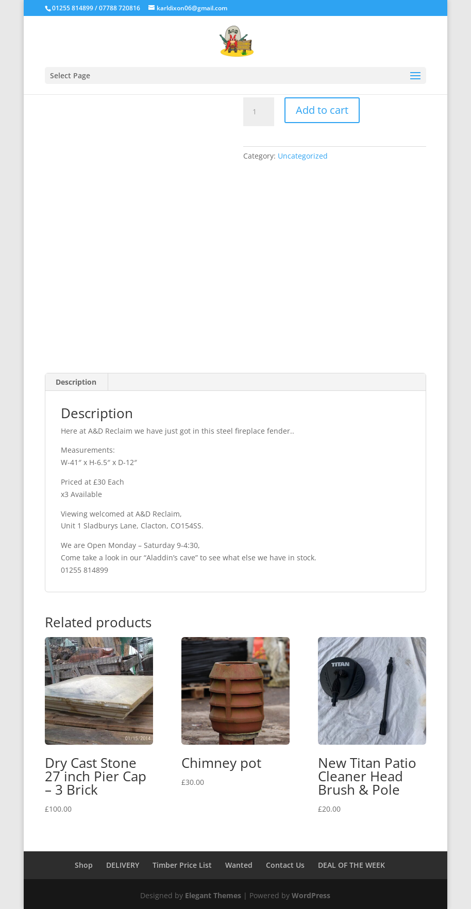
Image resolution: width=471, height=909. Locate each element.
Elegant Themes (213, 895)
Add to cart (322, 110)
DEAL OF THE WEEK (351, 865)
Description (76, 382)
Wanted (239, 865)
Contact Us (285, 865)
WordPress (311, 895)
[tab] (76, 382)
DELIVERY (122, 865)
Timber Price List (182, 865)
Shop (84, 865)
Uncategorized (303, 156)
